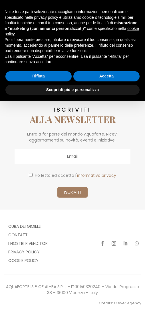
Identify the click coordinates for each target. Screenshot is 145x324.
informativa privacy (96, 175)
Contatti (18, 235)
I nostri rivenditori (28, 243)
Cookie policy (23, 261)
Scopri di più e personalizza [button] (72, 89)
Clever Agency (127, 303)
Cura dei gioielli (24, 226)
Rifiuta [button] (38, 76)
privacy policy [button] (46, 17)
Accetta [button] (106, 76)
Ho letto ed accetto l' (72, 175)
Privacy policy (24, 252)
